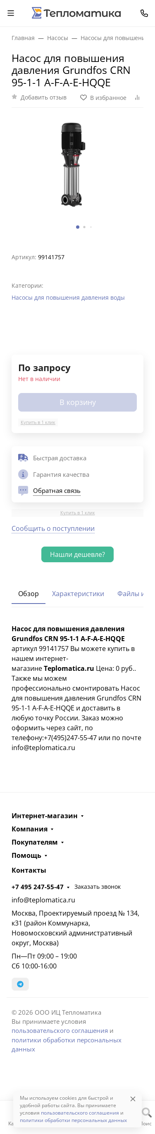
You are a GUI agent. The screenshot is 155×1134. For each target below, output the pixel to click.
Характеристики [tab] (78, 593)
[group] (77, 177)
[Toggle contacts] (144, 13)
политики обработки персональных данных (73, 1120)
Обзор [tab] (28, 593)
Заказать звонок (97, 886)
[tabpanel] (77, 688)
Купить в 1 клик (38, 422)
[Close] (133, 1098)
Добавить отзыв (44, 97)
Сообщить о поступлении (53, 528)
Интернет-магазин (45, 815)
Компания (30, 829)
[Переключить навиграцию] (10, 13)
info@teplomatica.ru (43, 899)
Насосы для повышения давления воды (68, 297)
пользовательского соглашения (60, 1030)
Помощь (26, 855)
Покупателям (35, 842)
